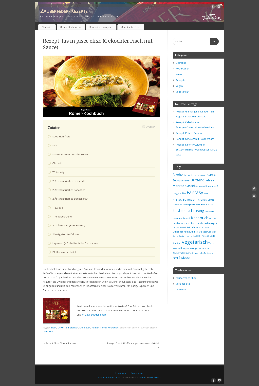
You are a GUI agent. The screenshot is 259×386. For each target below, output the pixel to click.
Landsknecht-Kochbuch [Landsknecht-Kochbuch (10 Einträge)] (184, 223)
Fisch (53, 327)
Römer (95, 327)
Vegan (179, 85)
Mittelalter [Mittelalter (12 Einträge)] (193, 227)
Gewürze (62, 327)
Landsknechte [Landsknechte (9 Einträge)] (204, 223)
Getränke (181, 62)
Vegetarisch (182, 91)
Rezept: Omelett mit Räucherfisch (195, 138)
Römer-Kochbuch (109, 327)
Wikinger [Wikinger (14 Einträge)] (183, 248)
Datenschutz (137, 372)
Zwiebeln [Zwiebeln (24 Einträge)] (186, 257)
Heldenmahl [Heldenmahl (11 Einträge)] (207, 204)
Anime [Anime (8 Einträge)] (187, 175)
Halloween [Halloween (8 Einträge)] (195, 204)
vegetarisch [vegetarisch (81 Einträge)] (195, 242)
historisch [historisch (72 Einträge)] (183, 210)
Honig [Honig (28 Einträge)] (199, 211)
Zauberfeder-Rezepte (64, 11)
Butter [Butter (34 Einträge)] (196, 180)
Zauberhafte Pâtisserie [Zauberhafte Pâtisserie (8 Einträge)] (202, 253)
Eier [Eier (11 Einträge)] (184, 193)
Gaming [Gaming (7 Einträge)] (186, 205)
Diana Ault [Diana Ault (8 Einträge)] (200, 186)
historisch (73, 327)
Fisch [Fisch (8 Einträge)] (206, 193)
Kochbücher (182, 68)
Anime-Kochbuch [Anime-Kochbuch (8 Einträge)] (198, 175)
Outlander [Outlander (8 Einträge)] (204, 227)
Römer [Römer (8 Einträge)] (197, 232)
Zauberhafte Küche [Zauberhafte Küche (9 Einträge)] (182, 253)
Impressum (121, 372)
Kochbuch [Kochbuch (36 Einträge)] (199, 217)
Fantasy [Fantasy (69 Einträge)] (195, 192)
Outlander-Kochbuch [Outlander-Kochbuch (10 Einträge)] (183, 231)
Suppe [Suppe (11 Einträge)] (196, 235)
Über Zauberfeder (131, 27)
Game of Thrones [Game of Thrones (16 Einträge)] (196, 199)
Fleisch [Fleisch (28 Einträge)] (178, 199)
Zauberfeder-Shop (186, 277)
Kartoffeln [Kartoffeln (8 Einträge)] (209, 211)
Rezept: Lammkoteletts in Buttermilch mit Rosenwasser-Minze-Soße (197, 149)
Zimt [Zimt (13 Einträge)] (175, 257)
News (179, 74)
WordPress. (155, 377)
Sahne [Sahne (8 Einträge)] (175, 236)
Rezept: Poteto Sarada (189, 133)
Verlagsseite (183, 283)
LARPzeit (181, 289)
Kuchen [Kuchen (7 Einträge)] (212, 218)
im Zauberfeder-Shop (94, 314)
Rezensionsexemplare (101, 27)
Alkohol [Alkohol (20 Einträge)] (178, 174)
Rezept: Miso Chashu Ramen (60, 343)
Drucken (148, 126)
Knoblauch (84, 327)
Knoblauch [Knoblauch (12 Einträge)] (184, 218)
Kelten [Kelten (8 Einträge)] (175, 218)
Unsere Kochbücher (70, 27)
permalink (48, 331)
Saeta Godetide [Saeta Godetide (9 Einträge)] (209, 231)
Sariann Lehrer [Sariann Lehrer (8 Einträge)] (186, 236)
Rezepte (180, 80)
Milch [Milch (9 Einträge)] (183, 227)
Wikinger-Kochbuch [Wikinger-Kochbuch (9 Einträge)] (199, 248)
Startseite (47, 27)
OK (213, 41)
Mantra (142, 377)
